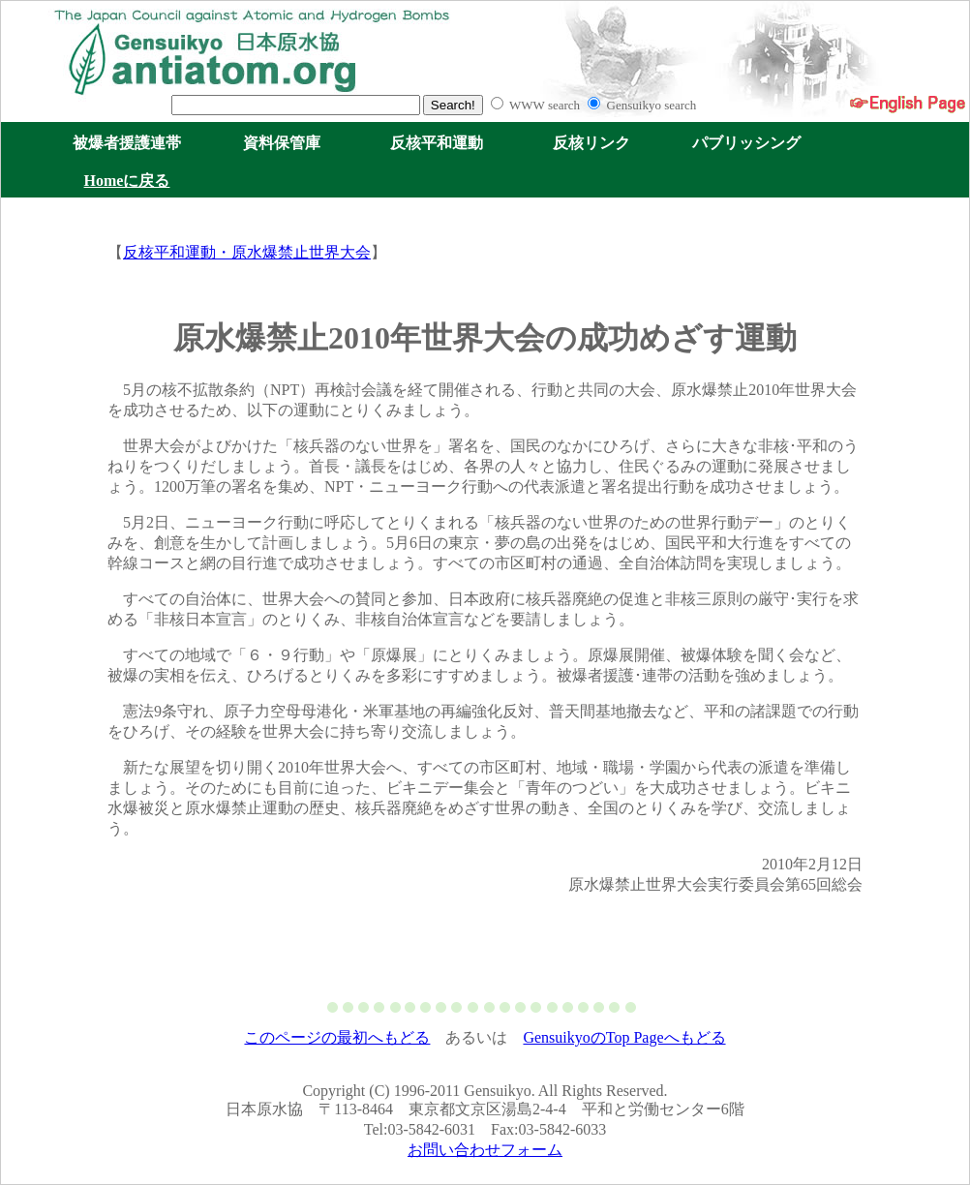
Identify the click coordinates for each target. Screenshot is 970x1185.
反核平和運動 (436, 143)
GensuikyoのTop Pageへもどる (624, 1037)
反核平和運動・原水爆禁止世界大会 (247, 252)
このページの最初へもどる (337, 1037)
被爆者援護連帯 (127, 143)
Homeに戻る (127, 180)
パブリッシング (746, 143)
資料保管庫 (281, 143)
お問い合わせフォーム (485, 1149)
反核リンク (591, 143)
